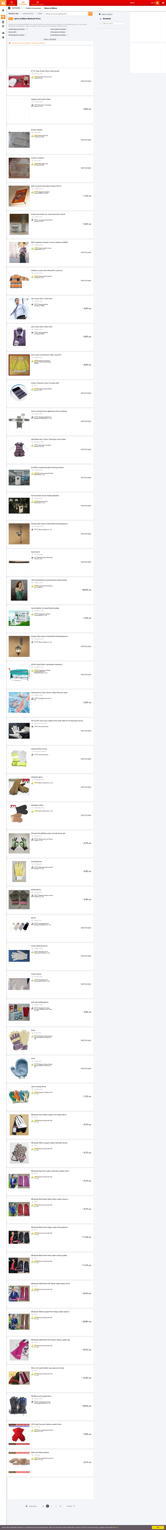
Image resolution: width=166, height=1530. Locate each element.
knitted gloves (36, 890)
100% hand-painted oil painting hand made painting (49, 580)
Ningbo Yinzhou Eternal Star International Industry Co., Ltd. (43, 1037)
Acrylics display (36, 130)
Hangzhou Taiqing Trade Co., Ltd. (43, 1093)
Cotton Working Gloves (39, 946)
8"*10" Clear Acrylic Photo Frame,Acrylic (45, 71)
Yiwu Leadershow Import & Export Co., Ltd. (43, 1430)
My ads (3, 22)
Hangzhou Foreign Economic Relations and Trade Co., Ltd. (43, 1009)
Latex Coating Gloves (38, 1087)
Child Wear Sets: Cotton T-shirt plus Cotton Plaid (48, 439)
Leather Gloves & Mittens (16, 29)
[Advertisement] (50, 56)
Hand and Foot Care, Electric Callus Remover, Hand (49, 693)
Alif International (43, 726)
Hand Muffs (12, 32)
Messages (3, 33)
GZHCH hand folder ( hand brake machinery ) (47, 664)
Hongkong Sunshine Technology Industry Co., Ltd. (42, 1402)
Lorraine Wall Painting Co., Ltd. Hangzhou (43, 586)
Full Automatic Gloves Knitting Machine (45, 496)
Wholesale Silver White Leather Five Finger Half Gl (48, 1115)
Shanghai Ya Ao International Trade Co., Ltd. (42, 952)
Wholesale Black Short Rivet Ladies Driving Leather (49, 1255)
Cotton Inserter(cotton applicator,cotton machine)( (49, 411)
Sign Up (132, 3)
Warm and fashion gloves (40, 1452)
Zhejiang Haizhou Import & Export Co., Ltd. (43, 868)
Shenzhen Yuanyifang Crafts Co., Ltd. (42, 105)
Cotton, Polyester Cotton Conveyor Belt (45, 383)
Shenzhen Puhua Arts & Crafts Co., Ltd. (43, 77)
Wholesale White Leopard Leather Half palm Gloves (49, 1143)
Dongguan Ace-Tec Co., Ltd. (43, 699)
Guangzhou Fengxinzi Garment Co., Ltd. (42, 445)
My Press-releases (3, 26)
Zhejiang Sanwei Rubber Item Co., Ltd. (43, 389)
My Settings (3, 10)
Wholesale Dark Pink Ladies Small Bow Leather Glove (50, 1171)
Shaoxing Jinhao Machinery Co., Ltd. (41, 502)
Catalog (17, 8)
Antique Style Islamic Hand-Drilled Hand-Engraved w (49, 524)
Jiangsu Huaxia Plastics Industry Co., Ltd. (43, 220)
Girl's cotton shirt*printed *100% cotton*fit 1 (46, 355)
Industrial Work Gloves (39, 749)
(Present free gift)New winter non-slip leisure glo (48, 833)
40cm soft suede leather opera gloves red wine (47, 1368)
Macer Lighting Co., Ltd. (45, 529)
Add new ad (3, 17)
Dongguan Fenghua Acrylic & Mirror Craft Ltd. (42, 192)
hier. (117, 1527)
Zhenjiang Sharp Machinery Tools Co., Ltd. (43, 558)
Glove (33, 1030)
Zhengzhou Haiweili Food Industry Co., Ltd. (42, 614)
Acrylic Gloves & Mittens (58, 35)
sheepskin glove (37, 777)
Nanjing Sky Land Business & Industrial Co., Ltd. (42, 924)
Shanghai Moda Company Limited (41, 305)
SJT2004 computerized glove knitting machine (47, 467)
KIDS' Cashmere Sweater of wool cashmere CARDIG (49, 242)
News (40, 13)
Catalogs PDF (28, 13)
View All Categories (50, 39)
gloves (33, 918)
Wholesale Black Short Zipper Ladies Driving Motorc (49, 1227)
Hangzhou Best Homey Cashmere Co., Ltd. (42, 248)
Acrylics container (37, 158)
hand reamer (35, 552)
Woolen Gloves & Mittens (16, 35)
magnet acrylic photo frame (41, 99)
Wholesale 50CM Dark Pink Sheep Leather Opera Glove (50, 1284)
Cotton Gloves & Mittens (58, 29)
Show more (33, 1506)
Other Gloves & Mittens (57, 32)
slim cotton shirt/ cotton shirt (41, 299)
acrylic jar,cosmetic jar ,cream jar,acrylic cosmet (48, 214)
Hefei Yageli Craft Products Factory (41, 136)
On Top (69, 1506)
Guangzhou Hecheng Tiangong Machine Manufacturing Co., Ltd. (42, 672)
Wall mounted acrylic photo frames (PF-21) (46, 186)
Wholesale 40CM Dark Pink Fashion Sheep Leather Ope (50, 1340)
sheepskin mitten (37, 805)
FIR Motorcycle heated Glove (41, 1396)
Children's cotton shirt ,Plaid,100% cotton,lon (46, 270)
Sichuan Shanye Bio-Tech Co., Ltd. (43, 1121)
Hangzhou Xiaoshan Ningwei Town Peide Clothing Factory (42, 362)
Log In (153, 3)
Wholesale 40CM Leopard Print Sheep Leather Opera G (50, 1312)
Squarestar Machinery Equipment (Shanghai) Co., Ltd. (43, 417)
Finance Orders (3, 37)
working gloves (36, 861)
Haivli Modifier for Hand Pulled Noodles (45, 608)
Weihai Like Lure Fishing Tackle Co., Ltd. (43, 839)
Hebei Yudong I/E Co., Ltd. (45, 783)
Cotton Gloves (36, 974)
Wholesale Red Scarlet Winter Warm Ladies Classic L (50, 1199)
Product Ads (13, 13)
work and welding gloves (39, 1002)
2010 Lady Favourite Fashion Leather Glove (46, 1424)
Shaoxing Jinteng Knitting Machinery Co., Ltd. (43, 474)
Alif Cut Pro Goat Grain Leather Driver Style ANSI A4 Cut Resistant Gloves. (57, 721)
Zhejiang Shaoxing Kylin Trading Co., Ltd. (43, 277)
